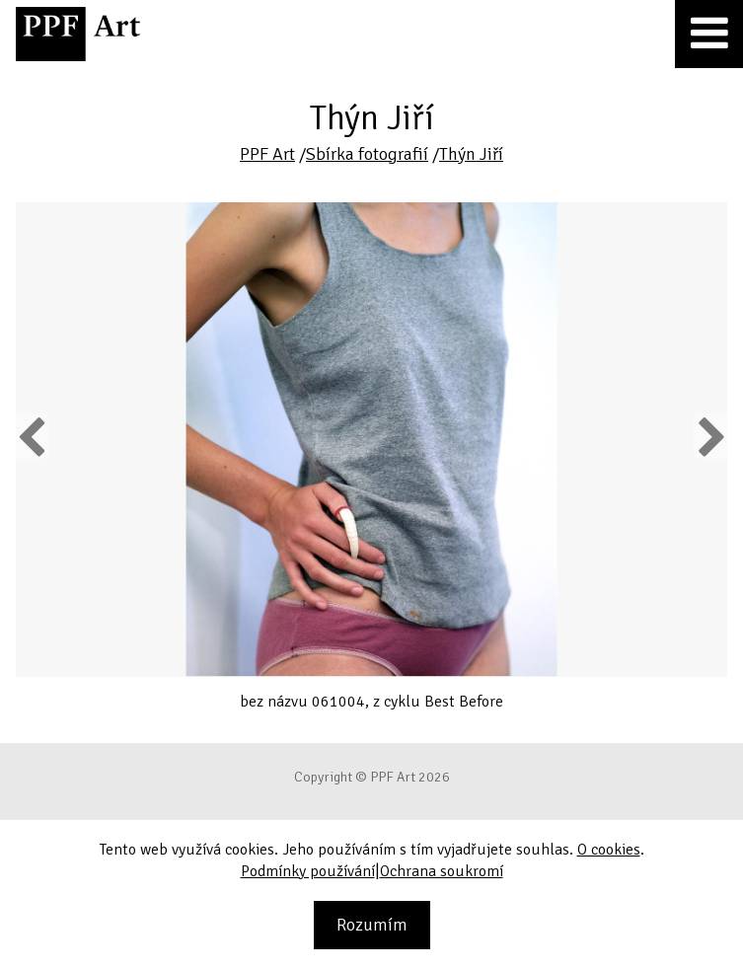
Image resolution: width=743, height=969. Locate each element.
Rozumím (372, 924)
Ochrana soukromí (441, 871)
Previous (32, 436)
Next (710, 436)
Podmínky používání (308, 871)
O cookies (608, 849)
